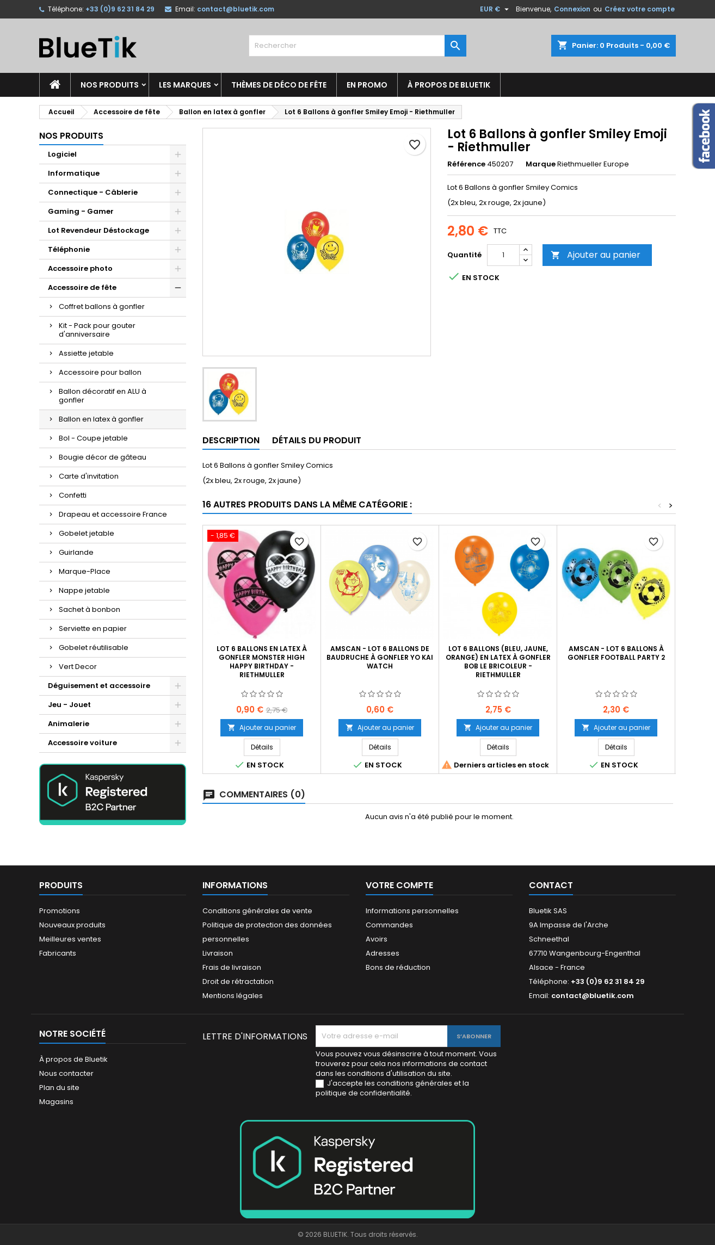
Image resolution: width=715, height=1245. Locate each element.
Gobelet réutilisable (93, 647)
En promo (367, 84)
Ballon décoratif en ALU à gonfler (102, 395)
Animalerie (68, 723)
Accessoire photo (80, 268)
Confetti (73, 495)
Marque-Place (84, 571)
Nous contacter (66, 1073)
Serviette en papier (93, 628)
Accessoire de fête (82, 287)
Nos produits (110, 84)
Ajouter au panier (595, 255)
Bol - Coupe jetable (93, 438)
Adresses (382, 953)
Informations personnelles (412, 911)
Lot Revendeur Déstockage (98, 230)
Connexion (572, 9)
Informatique (74, 173)
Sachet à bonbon (89, 609)
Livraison (217, 953)
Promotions (59, 911)
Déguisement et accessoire (99, 685)
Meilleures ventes (70, 939)
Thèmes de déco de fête (278, 84)
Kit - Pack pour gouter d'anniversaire (97, 329)
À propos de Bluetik (449, 84)
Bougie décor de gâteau (102, 457)
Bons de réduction (398, 967)
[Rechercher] (357, 46)
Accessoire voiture (82, 743)
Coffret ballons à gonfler (102, 306)
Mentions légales (232, 995)
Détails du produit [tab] (316, 440)
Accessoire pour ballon (100, 372)
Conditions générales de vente (257, 911)
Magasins (56, 1102)
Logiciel (62, 154)
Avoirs (376, 939)
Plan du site (59, 1087)
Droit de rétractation (238, 981)
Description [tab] (231, 440)
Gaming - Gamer (81, 211)
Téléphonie (69, 249)
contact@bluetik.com (235, 9)
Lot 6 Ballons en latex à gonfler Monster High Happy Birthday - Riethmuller (262, 661)
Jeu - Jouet (69, 704)
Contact (551, 885)
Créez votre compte (640, 9)
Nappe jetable (84, 590)
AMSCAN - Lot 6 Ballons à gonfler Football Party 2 (616, 653)
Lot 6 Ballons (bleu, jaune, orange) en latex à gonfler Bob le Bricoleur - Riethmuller (498, 661)
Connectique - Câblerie (93, 192)
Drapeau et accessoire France (113, 514)
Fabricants (57, 953)
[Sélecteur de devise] (495, 9)
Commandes (389, 925)
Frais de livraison (231, 967)
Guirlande (76, 552)
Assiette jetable (86, 353)
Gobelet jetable (86, 533)
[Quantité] (503, 255)
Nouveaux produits (72, 925)
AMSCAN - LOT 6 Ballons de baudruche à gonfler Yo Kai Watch (379, 657)
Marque (541, 164)
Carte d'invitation (89, 476)
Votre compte (399, 885)
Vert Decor (78, 666)
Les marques (185, 84)
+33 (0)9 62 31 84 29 (120, 9)
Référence (466, 164)
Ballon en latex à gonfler (101, 419)
